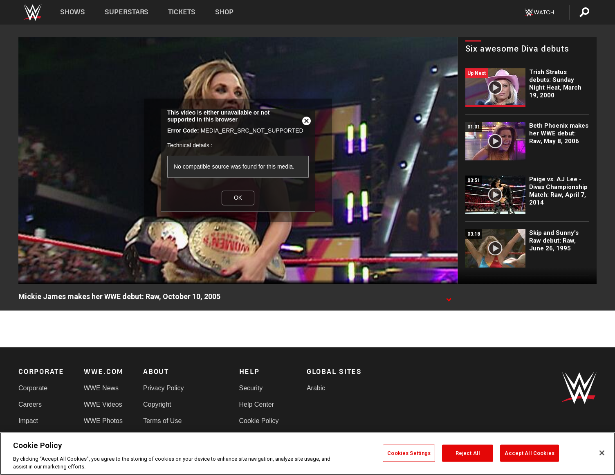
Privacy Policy (163, 388)
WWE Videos (103, 404)
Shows (72, 12)
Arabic (316, 388)
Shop (224, 12)
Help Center (256, 404)
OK (238, 197)
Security (251, 388)
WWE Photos (103, 420)
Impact (28, 420)
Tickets (181, 12)
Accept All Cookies (529, 453)
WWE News (101, 388)
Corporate (32, 388)
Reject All (468, 453)
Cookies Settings (409, 453)
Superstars (127, 12)
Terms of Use (162, 420)
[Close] (602, 453)
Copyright (157, 404)
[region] (307, 453)
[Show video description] (449, 297)
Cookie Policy (259, 420)
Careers (30, 404)
